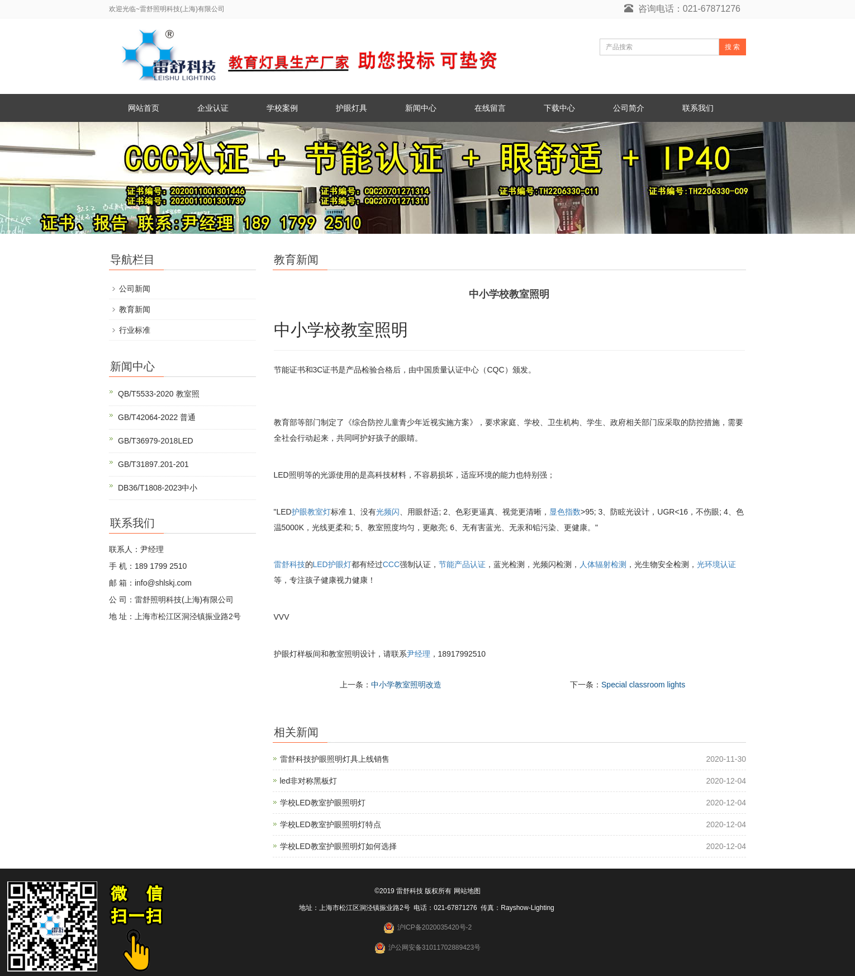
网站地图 (467, 891)
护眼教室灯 (311, 511)
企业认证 (213, 107)
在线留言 (490, 107)
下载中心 (559, 107)
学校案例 (282, 107)
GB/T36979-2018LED (155, 440)
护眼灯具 (351, 107)
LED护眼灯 (332, 564)
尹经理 (418, 653)
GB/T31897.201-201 (153, 464)
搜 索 (732, 47)
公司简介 (628, 107)
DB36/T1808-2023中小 (157, 487)
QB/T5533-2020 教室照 (159, 393)
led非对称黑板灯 (309, 780)
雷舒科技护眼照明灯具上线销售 (335, 759)
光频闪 (388, 511)
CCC (391, 564)
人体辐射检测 (603, 564)
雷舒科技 (289, 564)
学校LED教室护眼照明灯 (322, 802)
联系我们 (698, 107)
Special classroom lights (643, 684)
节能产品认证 (462, 564)
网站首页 (143, 107)
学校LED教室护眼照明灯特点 (330, 824)
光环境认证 (716, 564)
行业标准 (134, 330)
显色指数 (565, 511)
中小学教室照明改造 (406, 684)
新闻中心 (420, 107)
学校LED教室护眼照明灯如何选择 (338, 846)
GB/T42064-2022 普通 (157, 417)
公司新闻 (134, 288)
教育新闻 (134, 309)
